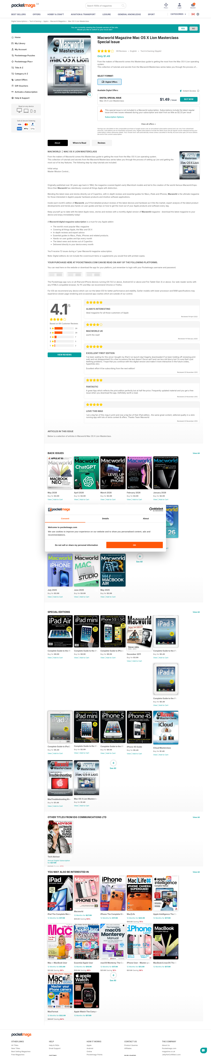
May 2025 (107, 594)
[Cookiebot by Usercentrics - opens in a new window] (151, 510)
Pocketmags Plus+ (22, 61)
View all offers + (148, 124)
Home (16, 37)
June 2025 (80, 594)
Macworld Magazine (58, 21)
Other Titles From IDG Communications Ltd (77, 828)
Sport (151, 14)
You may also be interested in (68, 884)
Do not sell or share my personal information (76, 545)
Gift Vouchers (19, 86)
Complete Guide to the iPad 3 (170, 657)
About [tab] (146, 518)
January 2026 (164, 494)
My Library (18, 43)
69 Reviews (121, 51)
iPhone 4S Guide (138, 756)
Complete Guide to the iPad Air (60, 657)
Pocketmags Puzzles (23, 55)
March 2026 (108, 494)
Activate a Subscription (24, 92)
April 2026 (80, 494)
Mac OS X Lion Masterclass (78, 21)
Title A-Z (17, 67)
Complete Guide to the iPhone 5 (115, 755)
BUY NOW (189, 99)
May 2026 (52, 494)
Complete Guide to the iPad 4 (170, 706)
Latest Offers (19, 79)
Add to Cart (58, 501)
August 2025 (164, 544)
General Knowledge (129, 14)
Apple (45, 21)
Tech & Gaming (35, 21)
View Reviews (64, 355)
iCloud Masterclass (167, 757)
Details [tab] (105, 518)
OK (134, 545)
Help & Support (20, 98)
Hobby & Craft (56, 14)
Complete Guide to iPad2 (59, 756)
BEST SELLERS (18, 14)
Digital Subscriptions (19, 21)
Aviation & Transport (83, 14)
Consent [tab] (65, 518)
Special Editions (59, 616)
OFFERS (37, 14)
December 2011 (137, 660)
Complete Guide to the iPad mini (87, 657)
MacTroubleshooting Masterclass (60, 810)
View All (196, 453)
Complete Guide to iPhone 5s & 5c (115, 657)
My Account (19, 49)
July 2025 (52, 594)
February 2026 (137, 494)
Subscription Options (114, 117)
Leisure (107, 14)
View (50, 501)
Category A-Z (19, 73)
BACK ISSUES (56, 453)
